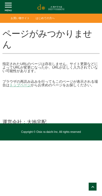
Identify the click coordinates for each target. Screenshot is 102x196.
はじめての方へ (45, 18)
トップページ (20, 85)
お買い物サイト (20, 18)
